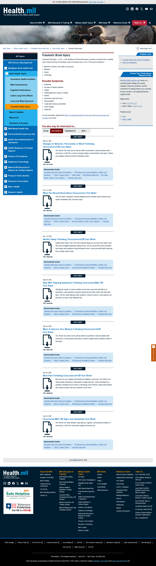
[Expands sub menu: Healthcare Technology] (5, 161)
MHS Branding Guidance (48, 492)
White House (78, 547)
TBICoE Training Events (61, 175)
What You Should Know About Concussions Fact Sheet (70, 193)
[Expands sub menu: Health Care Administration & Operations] (5, 139)
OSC (89, 547)
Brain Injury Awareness (129, 62)
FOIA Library (120, 484)
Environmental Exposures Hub (21, 134)
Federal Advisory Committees (45, 485)
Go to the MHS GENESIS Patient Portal (143, 484)
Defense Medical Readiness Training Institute (65, 489)
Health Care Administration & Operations (21, 141)
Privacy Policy (22, 542)
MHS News (103, 23)
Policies (118, 498)
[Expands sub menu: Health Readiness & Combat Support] (5, 148)
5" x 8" (129, 103)
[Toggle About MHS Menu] (44, 23)
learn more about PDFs (120, 561)
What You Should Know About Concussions (78, 115)
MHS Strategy (44, 481)
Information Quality (112, 542)
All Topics (20, 56)
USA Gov (66, 547)
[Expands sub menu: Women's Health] (5, 192)
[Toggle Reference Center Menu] (129, 23)
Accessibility (67, 542)
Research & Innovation (18, 181)
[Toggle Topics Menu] (94, 23)
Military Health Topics (84, 23)
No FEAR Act (36, 542)
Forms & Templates (122, 487)
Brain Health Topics (18, 73)
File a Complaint (140, 518)
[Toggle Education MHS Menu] (71, 23)
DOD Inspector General (93, 542)
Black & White (126, 119)
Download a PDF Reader (101, 561)
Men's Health (14, 186)
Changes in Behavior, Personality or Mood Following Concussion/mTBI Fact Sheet (69, 145)
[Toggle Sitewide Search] (150, 23)
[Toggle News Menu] (109, 23)
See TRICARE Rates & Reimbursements (142, 502)
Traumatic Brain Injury (20, 106)
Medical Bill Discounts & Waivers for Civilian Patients (20, 169)
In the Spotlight (102, 484)
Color (124, 116)
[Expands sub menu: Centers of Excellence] (5, 156)
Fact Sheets (120, 481)
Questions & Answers (18, 123)
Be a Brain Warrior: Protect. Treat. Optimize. (86, 221)
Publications (120, 505)
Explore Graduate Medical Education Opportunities (143, 513)
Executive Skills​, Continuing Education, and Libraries (67, 497)
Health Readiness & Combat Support (20, 149)
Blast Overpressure (19, 84)
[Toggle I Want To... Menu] (144, 23)
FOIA (78, 542)
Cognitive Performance (20, 90)
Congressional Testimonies (124, 478)
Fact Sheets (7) (57, 131)
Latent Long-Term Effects (21, 95)
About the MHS (36, 23)
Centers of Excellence (18, 156)
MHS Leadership (45, 474)
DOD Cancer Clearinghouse (20, 62)
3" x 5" (135, 103)
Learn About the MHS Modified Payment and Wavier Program (142, 490)
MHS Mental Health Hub (18, 128)
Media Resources (102, 490)
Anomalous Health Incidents (22, 79)
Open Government (129, 542)
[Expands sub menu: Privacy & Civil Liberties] (5, 175)
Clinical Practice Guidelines (124, 474)
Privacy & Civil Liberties (18, 175)
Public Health (76, 175)
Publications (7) (70, 131)
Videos (99, 481)
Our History (43, 489)
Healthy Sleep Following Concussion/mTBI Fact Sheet (69, 239)
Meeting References (122, 495)
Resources (14, 117)
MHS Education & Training (58, 23)
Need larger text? (144, 48)
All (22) (46, 131)
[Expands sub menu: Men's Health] (5, 186)
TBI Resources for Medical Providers (83, 268)
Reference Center (120, 23)
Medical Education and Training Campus (66, 503)
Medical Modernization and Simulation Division (67, 509)
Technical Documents (123, 511)
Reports (118, 508)
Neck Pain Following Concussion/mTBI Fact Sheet (67, 375)
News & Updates (16, 112)
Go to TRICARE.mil (141, 474)
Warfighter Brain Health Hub (20, 68)
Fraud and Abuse (51, 542)
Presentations (120, 502)
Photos (99, 478)
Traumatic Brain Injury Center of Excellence (58, 172)
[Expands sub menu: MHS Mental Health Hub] (5, 128)
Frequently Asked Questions (121, 491)
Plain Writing (145, 542)
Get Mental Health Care (142, 506)
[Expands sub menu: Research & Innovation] (5, 181)
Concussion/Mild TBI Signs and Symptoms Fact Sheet (69, 419)
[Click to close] (153, 346)
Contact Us (43, 495)
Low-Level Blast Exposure (21, 101)
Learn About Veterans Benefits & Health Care (142, 497)
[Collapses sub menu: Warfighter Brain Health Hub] (5, 68)
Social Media (101, 487)
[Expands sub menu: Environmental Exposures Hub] (5, 134)
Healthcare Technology (18, 162)
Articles (99, 474)
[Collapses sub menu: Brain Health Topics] (6, 73)
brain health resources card (131, 80)
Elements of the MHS (47, 478)
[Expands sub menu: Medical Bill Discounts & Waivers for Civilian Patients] (5, 167)
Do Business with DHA (142, 509)
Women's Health (15, 192)
